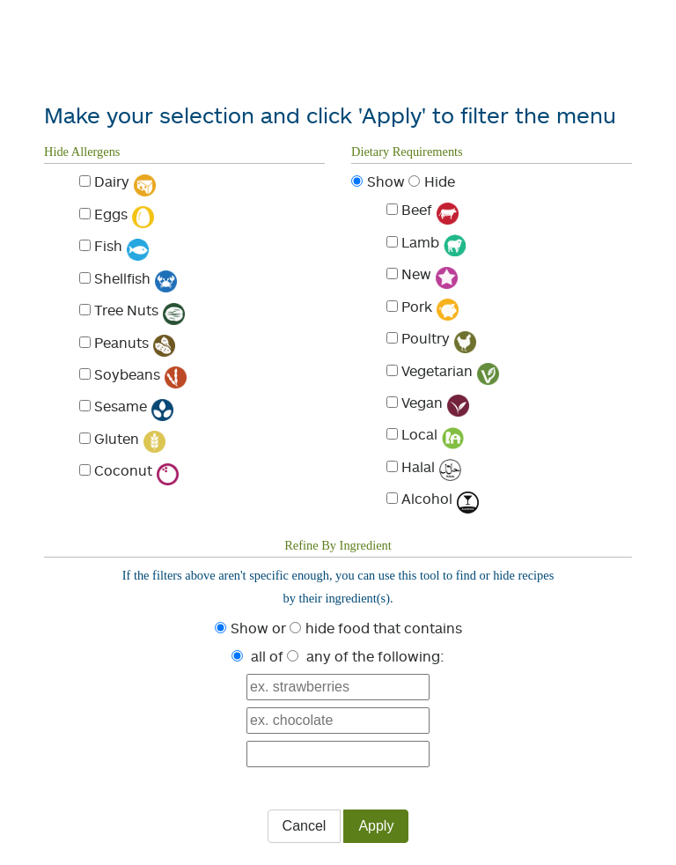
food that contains (400, 628)
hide (319, 628)
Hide (439, 181)
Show (386, 181)
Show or (258, 628)
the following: (398, 656)
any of (327, 656)
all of (267, 656)
